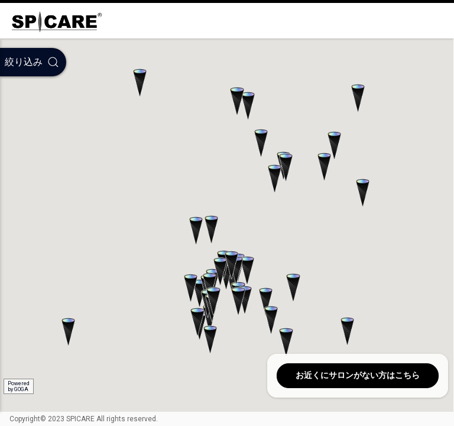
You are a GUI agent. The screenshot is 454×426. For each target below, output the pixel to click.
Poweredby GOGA (19, 386)
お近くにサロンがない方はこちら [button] (358, 375)
